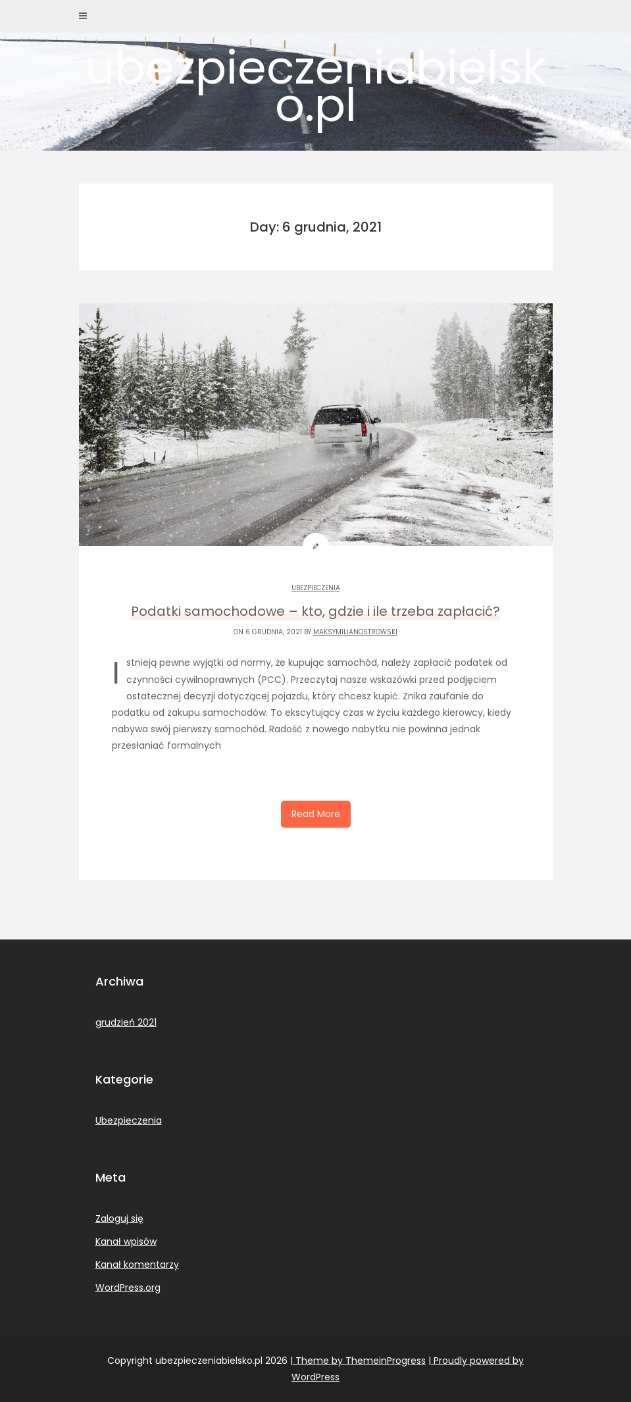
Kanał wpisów (126, 1241)
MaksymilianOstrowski (355, 632)
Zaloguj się (119, 1218)
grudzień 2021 (126, 1022)
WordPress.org (128, 1287)
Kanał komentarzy (137, 1264)
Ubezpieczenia (315, 588)
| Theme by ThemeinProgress (358, 1360)
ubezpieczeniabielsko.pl (315, 86)
